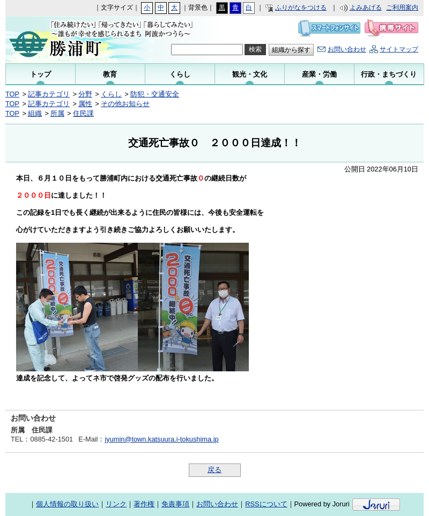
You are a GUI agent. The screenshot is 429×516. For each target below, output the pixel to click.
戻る (214, 470)
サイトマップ (399, 49)
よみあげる (366, 7)
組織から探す (291, 50)
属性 (85, 104)
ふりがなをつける (301, 7)
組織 (35, 113)
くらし (111, 94)
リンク (116, 504)
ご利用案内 (402, 7)
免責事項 (175, 504)
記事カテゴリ (49, 94)
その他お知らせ (125, 104)
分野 (85, 94)
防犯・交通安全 (154, 94)
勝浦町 (76, 39)
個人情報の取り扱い (67, 504)
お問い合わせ (347, 49)
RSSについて (266, 504)
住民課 (83, 113)
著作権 (144, 504)
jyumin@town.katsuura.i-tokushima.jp (161, 439)
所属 (57, 113)
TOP (12, 94)
